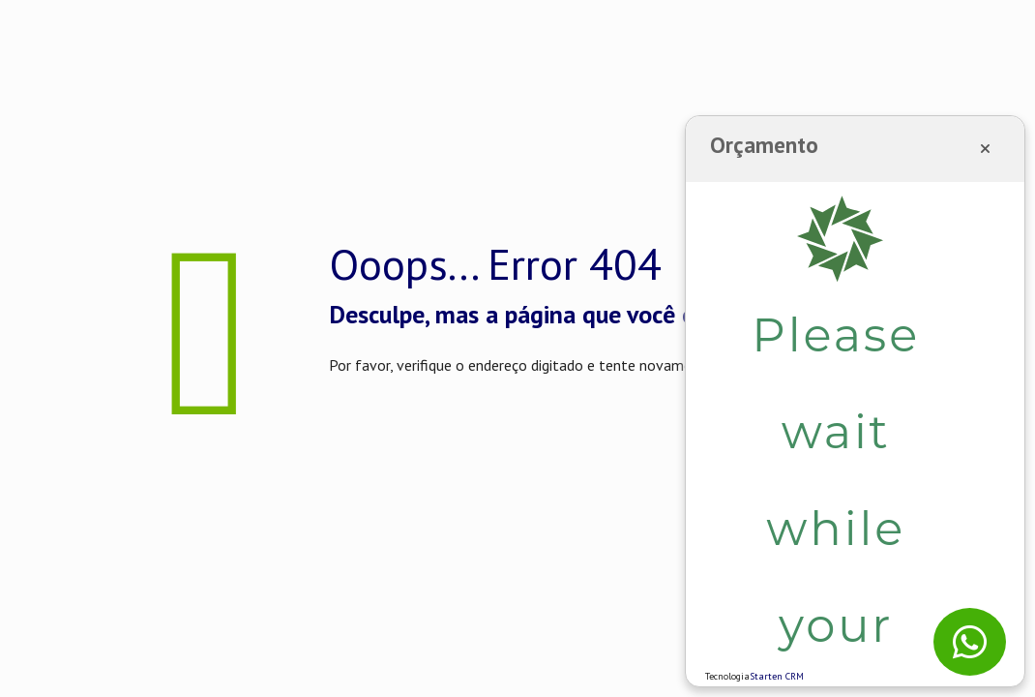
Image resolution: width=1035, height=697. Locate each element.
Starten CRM (777, 676)
